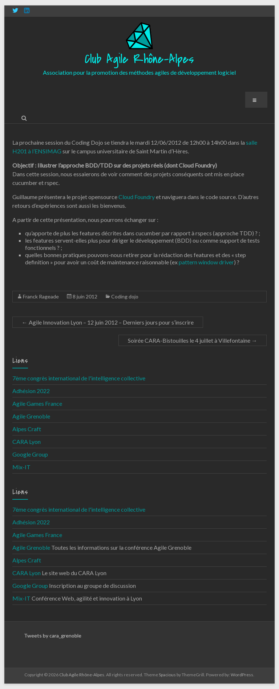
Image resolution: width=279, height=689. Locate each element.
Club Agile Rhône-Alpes (139, 59)
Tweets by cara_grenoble (52, 635)
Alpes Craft (26, 428)
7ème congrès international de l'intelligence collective (78, 378)
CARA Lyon (26, 441)
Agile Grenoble (31, 416)
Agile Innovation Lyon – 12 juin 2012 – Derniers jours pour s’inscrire (108, 322)
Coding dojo (124, 296)
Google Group (30, 454)
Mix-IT (21, 466)
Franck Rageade (41, 296)
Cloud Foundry (136, 196)
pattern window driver (206, 262)
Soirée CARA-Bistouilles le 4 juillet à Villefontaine (192, 340)
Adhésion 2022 (31, 390)
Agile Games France (37, 403)
